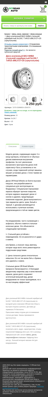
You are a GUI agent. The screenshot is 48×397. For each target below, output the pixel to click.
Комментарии (27, 146)
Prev (6, 99)
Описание (12, 146)
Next (41, 99)
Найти (41, 26)
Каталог (7, 34)
